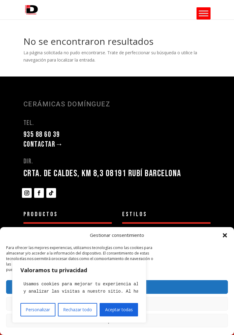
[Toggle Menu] (203, 13)
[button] (225, 235)
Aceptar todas (119, 309)
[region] (79, 291)
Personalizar (38, 309)
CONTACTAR (43, 144)
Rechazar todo (77, 309)
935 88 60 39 (41, 134)
